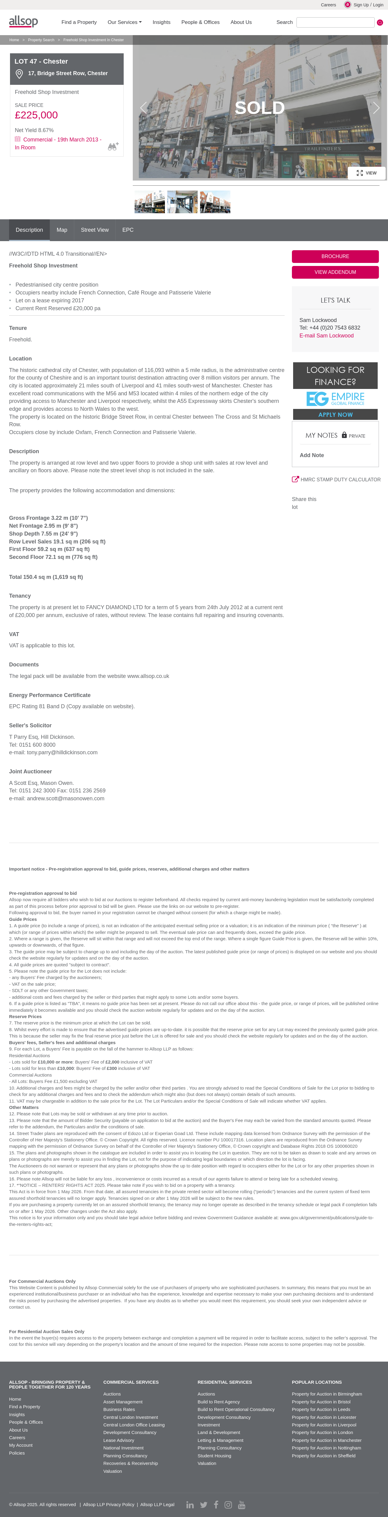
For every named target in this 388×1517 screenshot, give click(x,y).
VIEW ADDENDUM (335, 272)
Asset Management (122, 1401)
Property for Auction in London (322, 1432)
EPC (128, 230)
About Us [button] (241, 22)
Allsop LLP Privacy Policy (108, 1504)
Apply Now (335, 414)
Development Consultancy (129, 1432)
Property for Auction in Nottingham (326, 1447)
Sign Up (356, 4)
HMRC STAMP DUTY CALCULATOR (335, 479)
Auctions (112, 1393)
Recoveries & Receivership (130, 1463)
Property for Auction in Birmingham (327, 1393)
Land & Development (219, 1432)
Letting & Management (220, 1440)
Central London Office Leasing (134, 1424)
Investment (209, 1424)
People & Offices (26, 1422)
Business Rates (119, 1409)
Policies (17, 1453)
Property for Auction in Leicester (324, 1417)
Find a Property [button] (79, 22)
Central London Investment (130, 1417)
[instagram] (228, 1505)
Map (62, 230)
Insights (17, 1414)
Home (14, 40)
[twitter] (204, 1505)
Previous (143, 107)
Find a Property (24, 1406)
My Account (21, 1445)
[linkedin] (190, 1505)
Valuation (112, 1471)
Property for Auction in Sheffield (324, 1455)
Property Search (41, 40)
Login (378, 4)
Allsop (23, 21)
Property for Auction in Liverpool (324, 1424)
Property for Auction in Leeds (321, 1409)
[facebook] (216, 1505)
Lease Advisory (118, 1440)
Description (29, 230)
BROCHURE (336, 256)
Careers (328, 4)
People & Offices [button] (200, 22)
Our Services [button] (122, 22)
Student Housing (214, 1455)
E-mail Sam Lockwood (326, 336)
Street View (95, 230)
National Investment (123, 1447)
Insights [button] (162, 22)
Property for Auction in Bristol (321, 1401)
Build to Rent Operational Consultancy (236, 1409)
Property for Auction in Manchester (327, 1440)
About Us (18, 1429)
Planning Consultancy (125, 1455)
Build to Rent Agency (219, 1401)
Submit (380, 22)
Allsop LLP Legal (157, 1504)
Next (376, 107)
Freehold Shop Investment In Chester (93, 40)
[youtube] (241, 1505)
